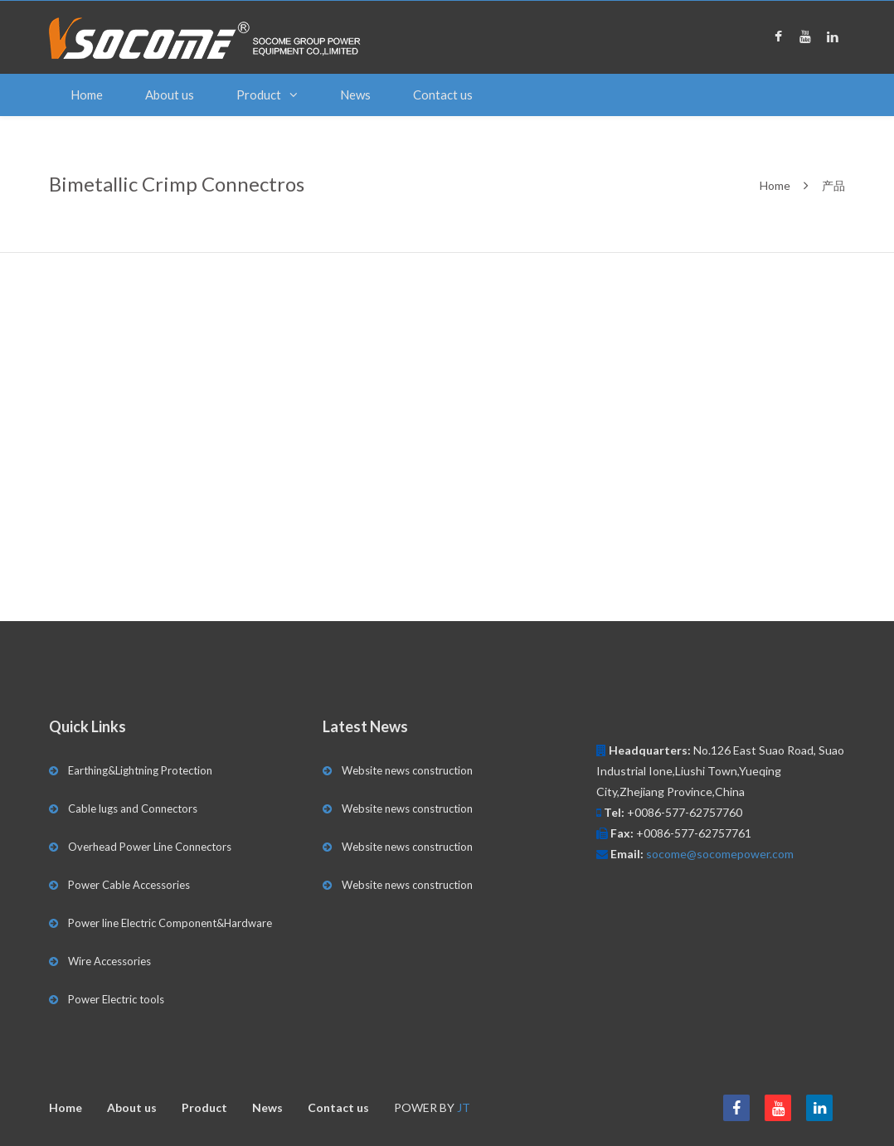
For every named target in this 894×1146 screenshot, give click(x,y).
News (355, 94)
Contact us (443, 94)
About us (169, 94)
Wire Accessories (109, 961)
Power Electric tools (116, 999)
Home (86, 94)
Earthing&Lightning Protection (140, 770)
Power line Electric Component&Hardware (170, 923)
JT (463, 1107)
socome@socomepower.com (720, 854)
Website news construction (407, 770)
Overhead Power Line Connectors (149, 846)
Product (258, 94)
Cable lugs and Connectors (132, 808)
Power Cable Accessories (129, 884)
